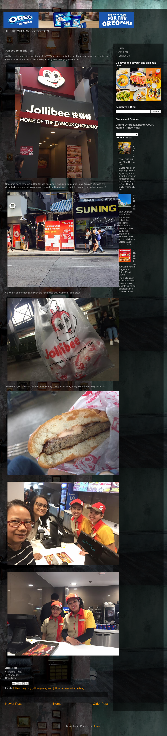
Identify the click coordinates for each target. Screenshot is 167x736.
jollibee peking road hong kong (68, 688)
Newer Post (13, 703)
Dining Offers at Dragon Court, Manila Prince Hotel (135, 126)
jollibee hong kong (22, 688)
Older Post (100, 703)
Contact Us (124, 55)
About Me (123, 51)
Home (57, 703)
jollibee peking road (42, 688)
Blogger (97, 726)
